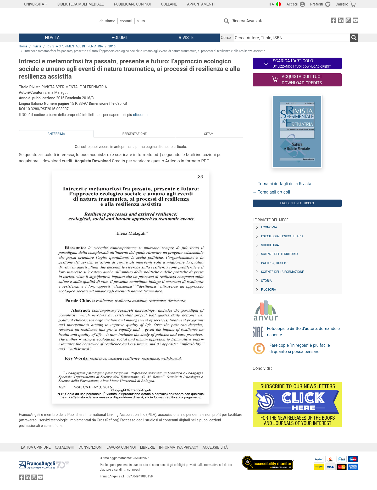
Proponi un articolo (297, 203)
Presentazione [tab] (134, 134)
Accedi (292, 4)
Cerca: (226, 37)
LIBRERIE (147, 447)
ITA (271, 4)
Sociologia (270, 245)
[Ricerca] (354, 38)
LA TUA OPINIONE (36, 447)
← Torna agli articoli (271, 192)
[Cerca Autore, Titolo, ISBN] (292, 38)
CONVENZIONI (90, 447)
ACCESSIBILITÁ (215, 447)
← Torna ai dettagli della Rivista (282, 183)
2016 (111, 46)
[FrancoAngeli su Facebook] (333, 21)
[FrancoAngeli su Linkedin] (340, 21)
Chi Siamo (107, 21)
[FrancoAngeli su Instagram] (348, 21)
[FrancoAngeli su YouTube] (355, 21)
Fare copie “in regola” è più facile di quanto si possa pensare (299, 348)
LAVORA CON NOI (121, 447)
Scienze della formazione (282, 272)
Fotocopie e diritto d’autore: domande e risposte (303, 331)
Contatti (126, 21)
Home (23, 46)
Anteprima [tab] (56, 134)
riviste (37, 46)
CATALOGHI (64, 447)
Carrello (342, 4)
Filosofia (268, 289)
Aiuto (141, 21)
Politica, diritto (274, 263)
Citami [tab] (209, 134)
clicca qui (140, 115)
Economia (269, 227)
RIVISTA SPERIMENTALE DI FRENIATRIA (75, 46)
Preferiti (316, 4)
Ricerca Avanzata (247, 20)
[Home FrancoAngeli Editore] (53, 21)
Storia (266, 281)
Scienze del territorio (279, 254)
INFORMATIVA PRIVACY (178, 447)
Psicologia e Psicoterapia (282, 236)
